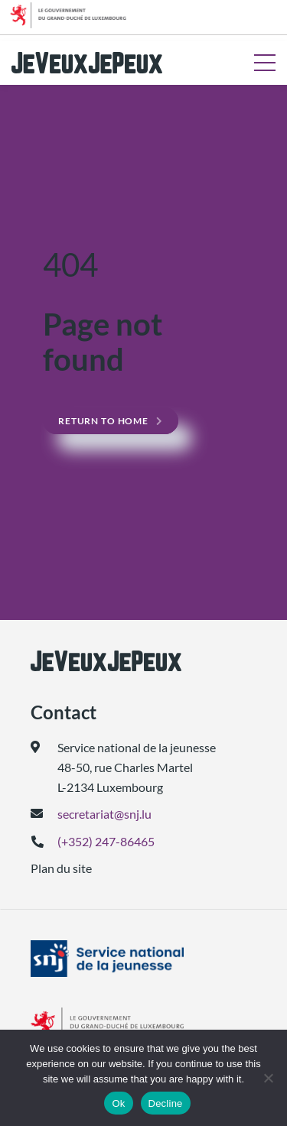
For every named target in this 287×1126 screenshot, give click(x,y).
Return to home (103, 421)
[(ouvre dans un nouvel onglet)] (143, 958)
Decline (165, 1103)
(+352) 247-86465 (106, 841)
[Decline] (268, 1077)
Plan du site (61, 868)
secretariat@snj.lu (104, 813)
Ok (118, 1103)
